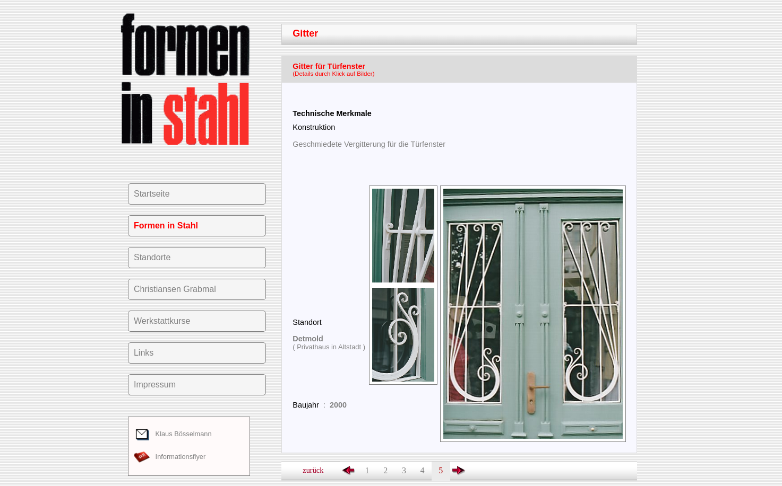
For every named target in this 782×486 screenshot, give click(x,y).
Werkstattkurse (162, 320)
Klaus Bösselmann (173, 434)
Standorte (152, 257)
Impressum (155, 384)
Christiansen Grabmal (175, 289)
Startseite (152, 193)
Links (143, 352)
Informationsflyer (169, 457)
